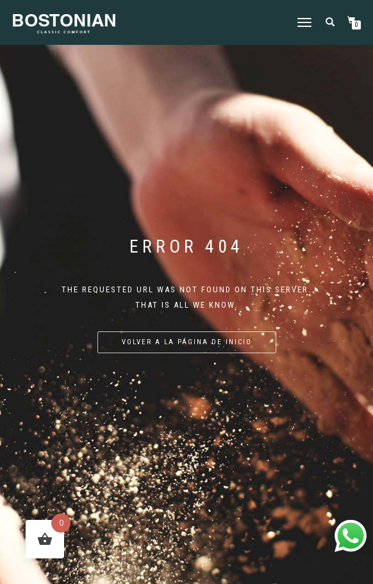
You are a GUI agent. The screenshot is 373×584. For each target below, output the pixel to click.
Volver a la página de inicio (187, 342)
